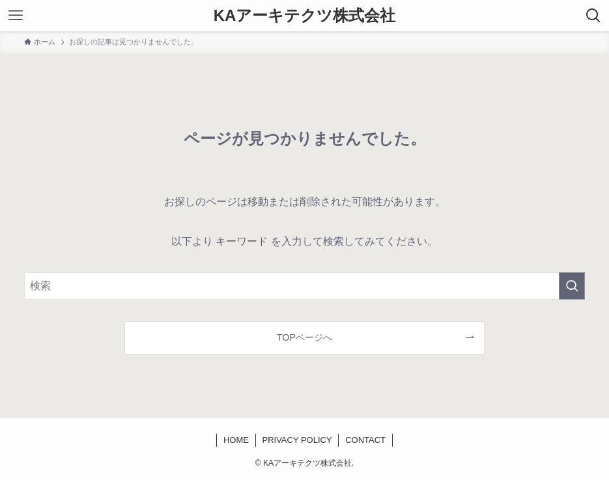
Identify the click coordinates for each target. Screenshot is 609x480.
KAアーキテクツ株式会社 (305, 15)
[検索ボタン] (593, 15)
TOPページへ (304, 337)
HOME (236, 440)
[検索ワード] (304, 286)
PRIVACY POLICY (297, 440)
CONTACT (365, 440)
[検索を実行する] (572, 286)
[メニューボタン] (15, 15)
